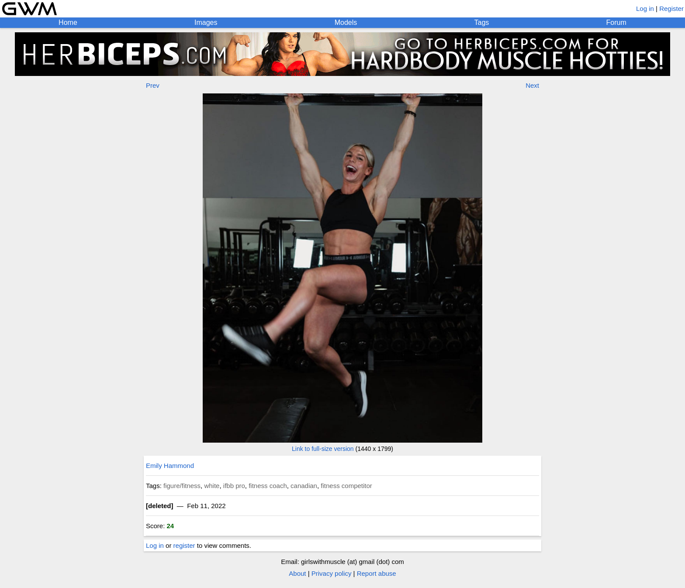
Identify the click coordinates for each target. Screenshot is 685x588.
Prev (152, 85)
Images (205, 22)
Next (532, 85)
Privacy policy (331, 573)
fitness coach (268, 485)
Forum (616, 22)
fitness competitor (346, 485)
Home (68, 22)
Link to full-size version (323, 448)
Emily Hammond (170, 465)
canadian (304, 485)
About (297, 573)
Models (346, 22)
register (184, 545)
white (211, 485)
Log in (645, 8)
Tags (481, 22)
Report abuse (376, 573)
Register (671, 8)
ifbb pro (234, 485)
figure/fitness (182, 485)
